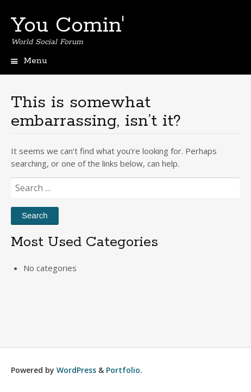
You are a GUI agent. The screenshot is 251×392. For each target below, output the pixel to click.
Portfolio (123, 370)
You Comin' (67, 25)
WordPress (76, 370)
